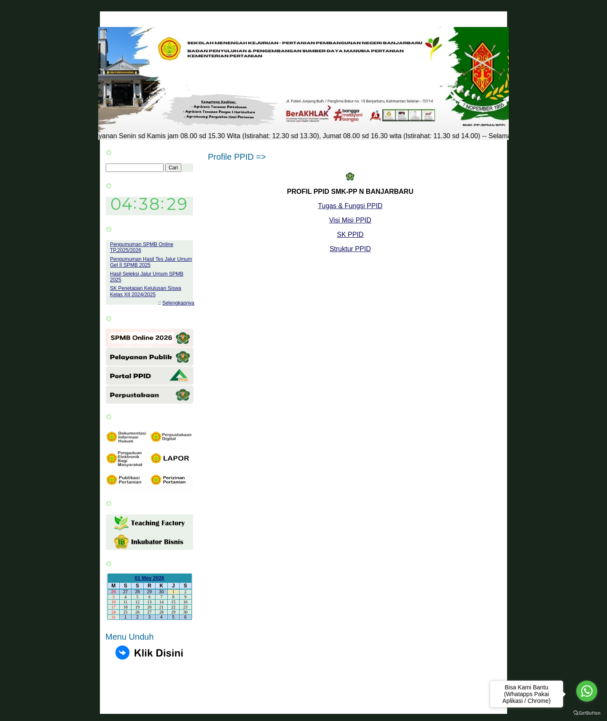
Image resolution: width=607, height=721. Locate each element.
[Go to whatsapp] (586, 691)
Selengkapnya (178, 303)
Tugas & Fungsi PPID (350, 205)
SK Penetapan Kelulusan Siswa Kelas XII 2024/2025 (145, 291)
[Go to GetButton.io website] (586, 712)
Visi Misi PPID (350, 220)
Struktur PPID (350, 248)
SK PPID (350, 234)
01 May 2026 (149, 578)
